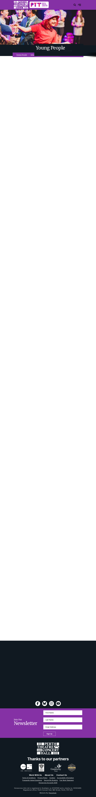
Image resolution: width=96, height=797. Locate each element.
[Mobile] (78, 5)
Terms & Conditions (29, 778)
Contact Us (61, 775)
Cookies (52, 778)
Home (38, 52)
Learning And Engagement (52, 52)
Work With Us (35, 775)
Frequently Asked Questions (32, 780)
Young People (67, 52)
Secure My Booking (51, 780)
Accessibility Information (65, 778)
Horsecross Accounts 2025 (48, 783)
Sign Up (49, 734)
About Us (49, 775)
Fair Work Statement (67, 780)
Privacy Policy (42, 778)
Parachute (52, 793)
